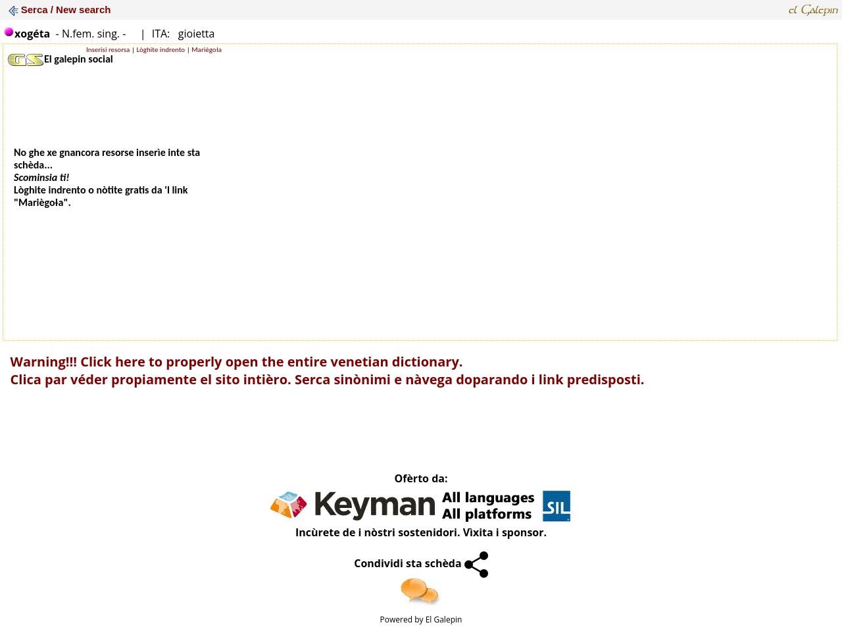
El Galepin (444, 619)
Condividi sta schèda (421, 563)
